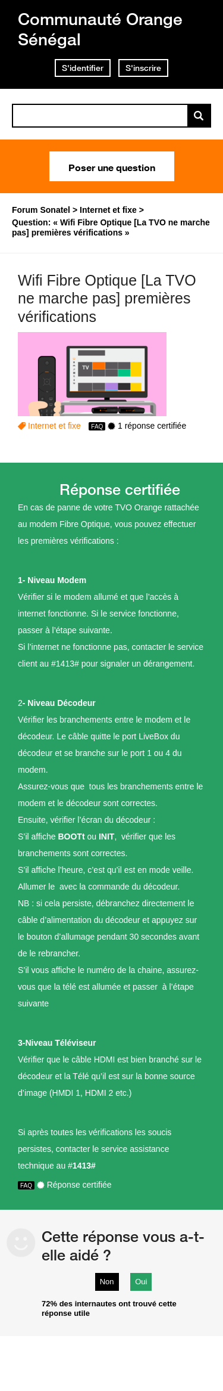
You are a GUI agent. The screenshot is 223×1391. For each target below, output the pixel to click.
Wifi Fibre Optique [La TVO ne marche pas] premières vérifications (107, 299)
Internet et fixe (54, 425)
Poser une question (111, 166)
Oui (141, 1281)
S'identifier (82, 68)
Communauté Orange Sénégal (100, 28)
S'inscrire (143, 68)
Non (107, 1281)
